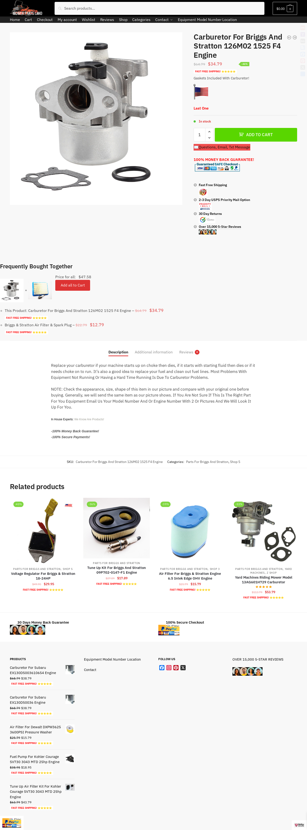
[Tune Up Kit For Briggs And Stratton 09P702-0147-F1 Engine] (116, 528)
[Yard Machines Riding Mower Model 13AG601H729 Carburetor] (263, 531)
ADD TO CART (259, 134)
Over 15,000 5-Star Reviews (220, 229)
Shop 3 (215, 569)
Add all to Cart (73, 285)
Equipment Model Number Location (112, 659)
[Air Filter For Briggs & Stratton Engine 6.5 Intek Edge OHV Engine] (190, 531)
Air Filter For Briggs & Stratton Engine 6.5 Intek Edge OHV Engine (190, 576)
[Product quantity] (199, 135)
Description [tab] (118, 352)
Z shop (272, 572)
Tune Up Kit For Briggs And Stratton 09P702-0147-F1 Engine (116, 570)
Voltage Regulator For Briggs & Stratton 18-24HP (43, 576)
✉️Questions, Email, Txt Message (222, 147)
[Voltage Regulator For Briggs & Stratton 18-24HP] (43, 531)
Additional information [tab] (154, 352)
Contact (90, 669)
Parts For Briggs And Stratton (207, 462)
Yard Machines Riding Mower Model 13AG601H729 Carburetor (263, 579)
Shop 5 (235, 462)
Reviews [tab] (186, 352)
